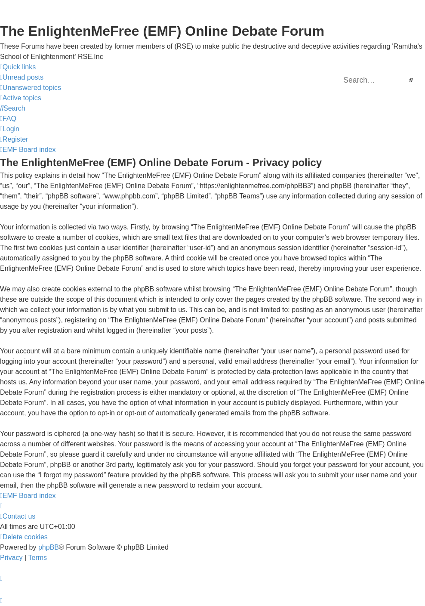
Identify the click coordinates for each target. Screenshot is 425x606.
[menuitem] (21, 77)
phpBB (48, 547)
